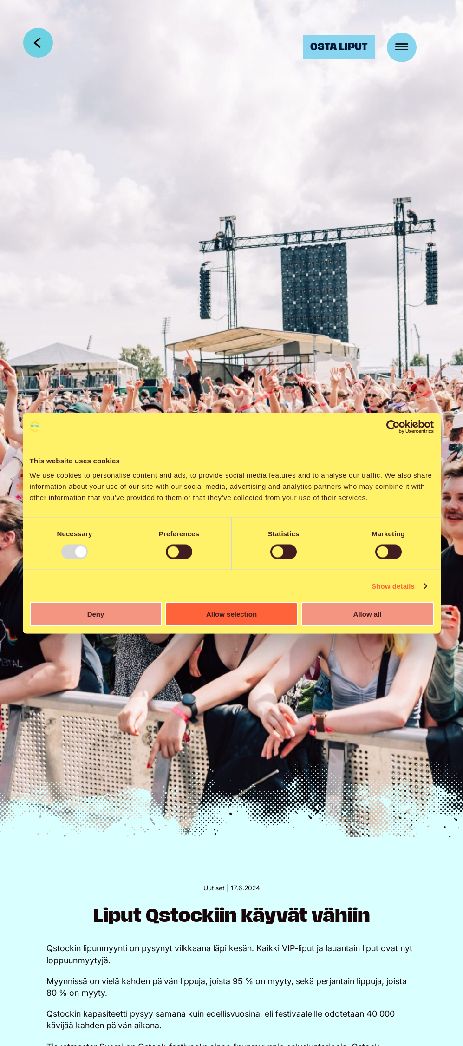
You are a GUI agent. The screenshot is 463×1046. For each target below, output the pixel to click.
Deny (95, 614)
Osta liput (338, 47)
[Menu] (402, 47)
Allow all (367, 614)
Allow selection (231, 614)
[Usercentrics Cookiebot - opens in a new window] (393, 427)
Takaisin (38, 43)
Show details (393, 586)
